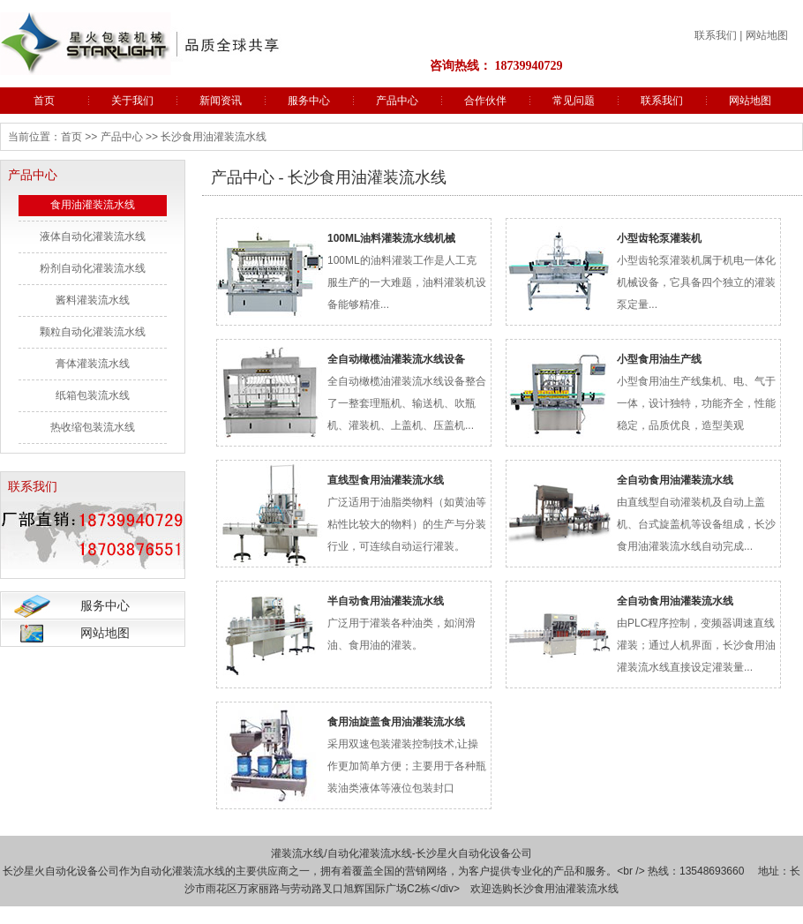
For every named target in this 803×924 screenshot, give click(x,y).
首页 (44, 100)
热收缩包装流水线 (92, 427)
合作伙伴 (485, 100)
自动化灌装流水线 (369, 853)
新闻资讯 (220, 100)
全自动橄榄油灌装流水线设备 (396, 359)
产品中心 (397, 100)
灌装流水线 (297, 853)
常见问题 (573, 100)
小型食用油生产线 (659, 359)
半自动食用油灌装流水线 (385, 601)
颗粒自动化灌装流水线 (93, 332)
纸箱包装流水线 (93, 395)
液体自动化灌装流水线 (93, 236)
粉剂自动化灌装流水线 (93, 268)
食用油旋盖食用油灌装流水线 (396, 722)
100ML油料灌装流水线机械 (391, 238)
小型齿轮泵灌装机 (659, 238)
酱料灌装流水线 (93, 300)
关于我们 (132, 100)
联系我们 (715, 35)
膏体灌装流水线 (93, 363)
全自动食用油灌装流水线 (675, 480)
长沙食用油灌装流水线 (566, 889)
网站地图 (767, 35)
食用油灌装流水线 (92, 205)
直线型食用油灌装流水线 (385, 480)
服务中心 (309, 100)
